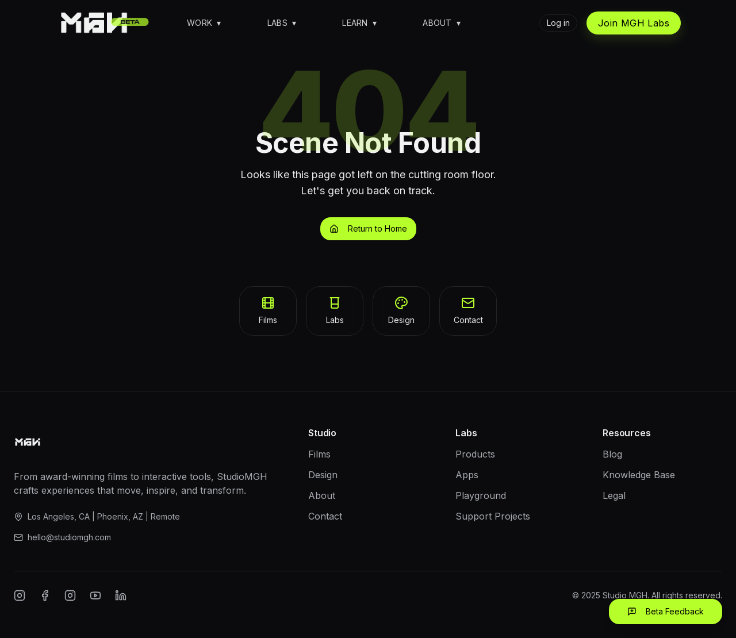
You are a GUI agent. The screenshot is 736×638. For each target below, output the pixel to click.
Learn (359, 23)
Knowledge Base (639, 475)
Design (323, 475)
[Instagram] (19, 595)
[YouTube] (95, 595)
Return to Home (368, 228)
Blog (612, 454)
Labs (282, 23)
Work (204, 23)
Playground (480, 495)
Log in (558, 23)
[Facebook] (45, 595)
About (442, 23)
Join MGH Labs (633, 23)
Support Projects (492, 516)
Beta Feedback (665, 611)
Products (475, 454)
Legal (614, 495)
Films (319, 454)
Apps (466, 475)
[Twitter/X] (70, 595)
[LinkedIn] (120, 595)
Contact (325, 516)
